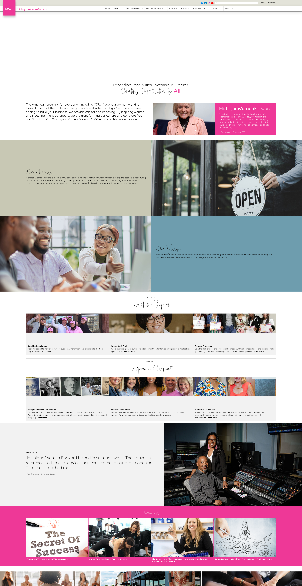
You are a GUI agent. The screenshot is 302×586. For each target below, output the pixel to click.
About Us (229, 8)
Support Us (197, 8)
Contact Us (272, 3)
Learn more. (46, 352)
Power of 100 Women (177, 8)
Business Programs (132, 8)
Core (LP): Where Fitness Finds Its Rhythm (108, 559)
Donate (262, 3)
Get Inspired (214, 8)
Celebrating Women (154, 8)
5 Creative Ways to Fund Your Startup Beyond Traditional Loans (243, 559)
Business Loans (111, 8)
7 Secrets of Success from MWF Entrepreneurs (47, 559)
